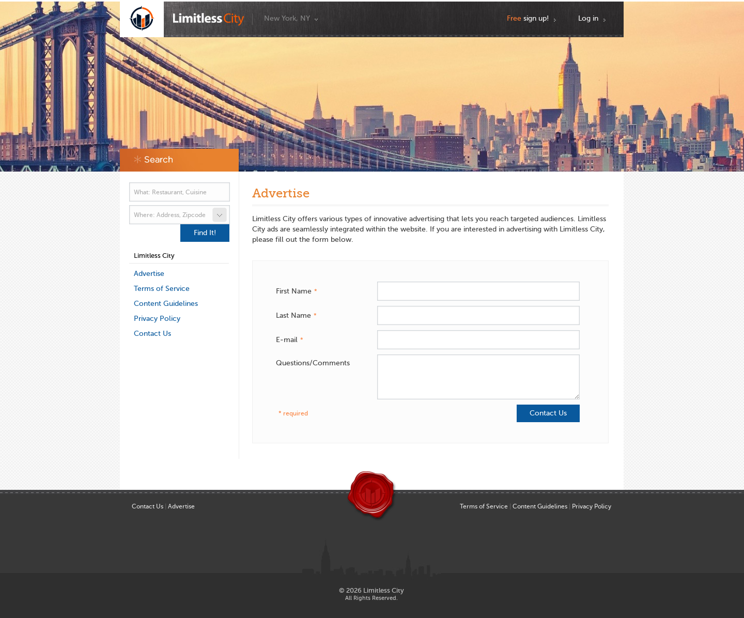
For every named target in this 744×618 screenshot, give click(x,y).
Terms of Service (162, 288)
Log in (588, 18)
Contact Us (152, 333)
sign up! (528, 18)
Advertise (149, 273)
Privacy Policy (157, 318)
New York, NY (287, 18)
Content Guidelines (166, 303)
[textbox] (179, 192)
